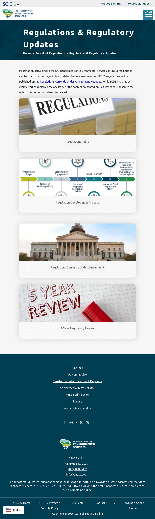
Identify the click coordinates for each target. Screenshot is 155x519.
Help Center (77, 502)
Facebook (65, 422)
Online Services (139, 3)
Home (27, 53)
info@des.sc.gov (77, 474)
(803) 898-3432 (77, 469)
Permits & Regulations (50, 53)
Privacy (77, 401)
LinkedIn (76, 422)
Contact (77, 367)
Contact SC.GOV (105, 502)
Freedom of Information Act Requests (77, 381)
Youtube (87, 422)
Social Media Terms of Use (77, 387)
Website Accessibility (77, 408)
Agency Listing (111, 3)
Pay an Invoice (77, 374)
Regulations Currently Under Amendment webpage (70, 81)
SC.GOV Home (21, 502)
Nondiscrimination (77, 394)
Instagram (71, 422)
